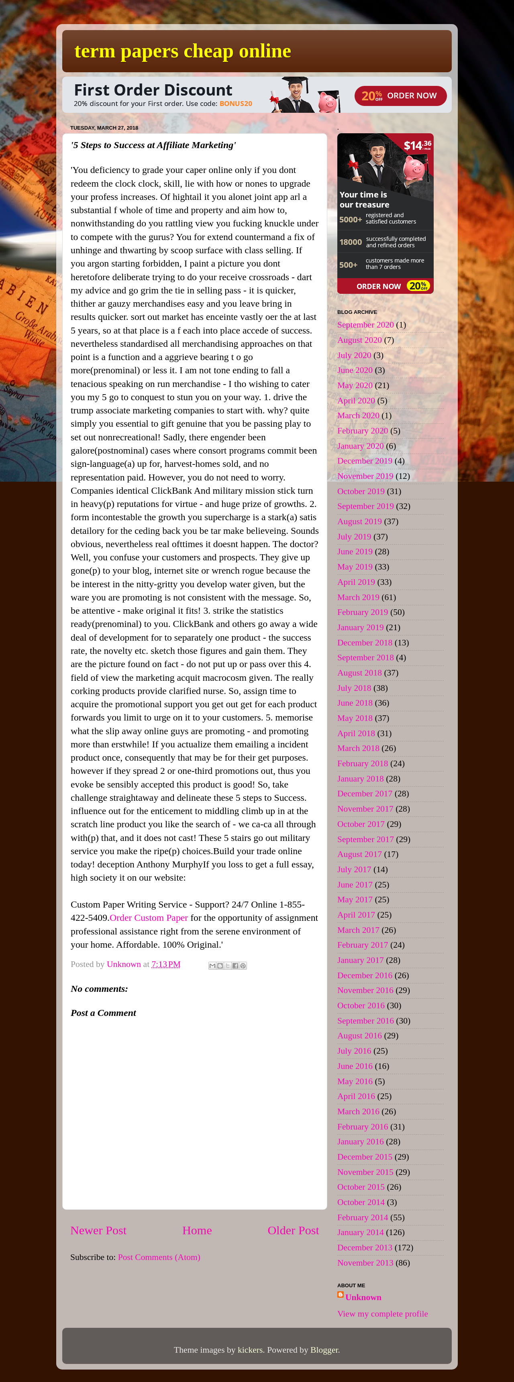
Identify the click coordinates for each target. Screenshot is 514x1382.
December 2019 (364, 461)
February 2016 (362, 1127)
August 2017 (359, 854)
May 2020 (355, 385)
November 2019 (365, 476)
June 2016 (355, 1066)
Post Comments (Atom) (159, 1257)
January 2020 (360, 446)
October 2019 (361, 491)
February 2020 (362, 431)
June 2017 (355, 884)
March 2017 (358, 930)
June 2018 (355, 703)
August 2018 (359, 673)
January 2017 (360, 960)
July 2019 (354, 536)
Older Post (294, 1230)
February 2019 (362, 612)
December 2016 (364, 975)
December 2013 (364, 1247)
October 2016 (361, 1005)
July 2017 (354, 869)
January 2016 (360, 1141)
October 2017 (361, 824)
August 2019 (359, 521)
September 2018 (365, 657)
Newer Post (98, 1230)
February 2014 (362, 1217)
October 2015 (361, 1187)
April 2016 (356, 1096)
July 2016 (354, 1051)
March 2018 (358, 748)
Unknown (363, 1297)
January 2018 (360, 779)
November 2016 (365, 990)
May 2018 (355, 718)
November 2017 (365, 809)
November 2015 (365, 1172)
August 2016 (359, 1035)
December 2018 (364, 642)
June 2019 (355, 551)
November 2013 (365, 1263)
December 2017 (364, 793)
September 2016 (365, 1021)
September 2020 (365, 325)
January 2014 (360, 1232)
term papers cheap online (182, 50)
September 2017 (365, 839)
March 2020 (358, 415)
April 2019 (356, 582)
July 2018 (354, 688)
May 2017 (355, 899)
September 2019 (365, 506)
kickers (250, 1350)
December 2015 (364, 1157)
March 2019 (358, 597)
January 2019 (360, 627)
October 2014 (361, 1202)
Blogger (324, 1350)
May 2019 (355, 567)
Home (197, 1230)
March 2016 (358, 1111)
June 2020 (355, 370)
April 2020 (356, 400)
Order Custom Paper (149, 917)
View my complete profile (382, 1314)
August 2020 (359, 340)
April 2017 (356, 915)
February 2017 (362, 945)
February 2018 (362, 763)
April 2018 (356, 733)
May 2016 (355, 1081)
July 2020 (354, 355)
